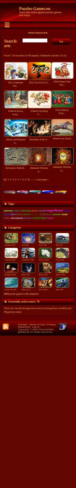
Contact (22, 477)
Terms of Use (37, 477)
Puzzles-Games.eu (34, 8)
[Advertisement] (38, 219)
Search (39, 33)
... (32, 179)
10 (28, 179)
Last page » (42, 179)
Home (31, 33)
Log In (36, 479)
